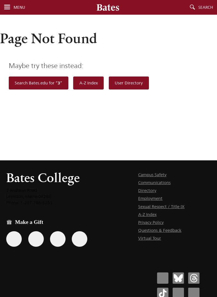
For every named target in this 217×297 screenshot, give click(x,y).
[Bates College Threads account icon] (193, 278)
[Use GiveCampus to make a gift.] (79, 239)
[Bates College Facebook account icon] (162, 278)
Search (205, 7)
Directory (147, 190)
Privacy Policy (151, 222)
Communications (154, 182)
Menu (19, 7)
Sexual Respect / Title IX (161, 206)
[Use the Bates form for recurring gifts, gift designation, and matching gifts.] (14, 239)
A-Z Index (88, 82)
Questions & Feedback (159, 230)
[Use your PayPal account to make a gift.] (58, 239)
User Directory (129, 82)
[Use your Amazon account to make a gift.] (36, 239)
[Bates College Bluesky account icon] (178, 278)
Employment (150, 198)
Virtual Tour (149, 238)
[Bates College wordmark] (108, 7)
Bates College (43, 177)
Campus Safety (152, 174)
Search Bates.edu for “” (38, 83)
